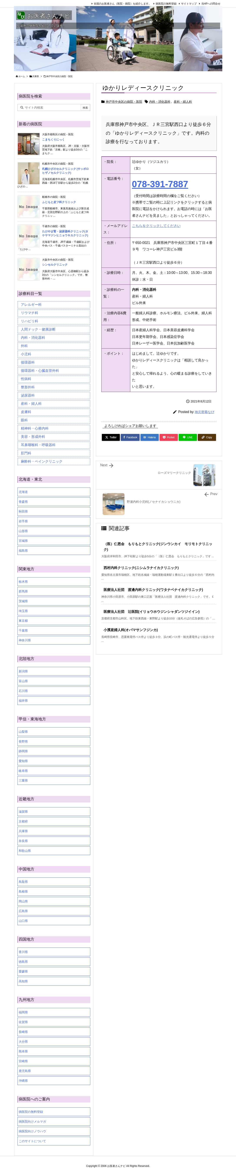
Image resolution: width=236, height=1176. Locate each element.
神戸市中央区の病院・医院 (59, 76)
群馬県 (23, 591)
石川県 (23, 691)
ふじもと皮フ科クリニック (59, 202)
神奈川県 (25, 640)
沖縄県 (23, 1080)
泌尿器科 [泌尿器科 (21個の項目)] (28, 395)
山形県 (23, 531)
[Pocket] (169, 437)
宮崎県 (23, 1061)
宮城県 (23, 541)
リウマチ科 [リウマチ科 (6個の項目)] (29, 313)
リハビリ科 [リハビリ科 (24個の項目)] (29, 321)
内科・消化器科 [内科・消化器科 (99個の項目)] (33, 337)
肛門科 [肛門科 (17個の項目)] (26, 453)
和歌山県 (25, 850)
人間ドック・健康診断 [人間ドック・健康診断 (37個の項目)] (38, 329)
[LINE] (188, 437)
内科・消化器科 (159, 101)
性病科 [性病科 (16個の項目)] (26, 379)
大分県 (23, 1041)
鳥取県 (23, 881)
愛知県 (23, 761)
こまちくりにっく (53, 139)
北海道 (23, 492)
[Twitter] (111, 437)
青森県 (23, 501)
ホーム (21, 76)
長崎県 (23, 1032)
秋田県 (23, 511)
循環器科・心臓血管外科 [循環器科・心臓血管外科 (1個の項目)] (40, 370)
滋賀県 (23, 811)
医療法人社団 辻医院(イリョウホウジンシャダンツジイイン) (152, 612)
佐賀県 (23, 1022)
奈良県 (23, 841)
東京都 (23, 620)
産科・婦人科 (183, 101)
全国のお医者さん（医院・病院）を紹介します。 (122, 3)
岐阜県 (23, 770)
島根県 (23, 891)
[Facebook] (130, 437)
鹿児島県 (25, 1071)
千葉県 (23, 630)
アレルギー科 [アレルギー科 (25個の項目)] (31, 304)
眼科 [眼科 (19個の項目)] (24, 420)
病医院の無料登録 (166, 3)
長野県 (23, 741)
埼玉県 (23, 611)
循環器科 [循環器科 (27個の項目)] (28, 362)
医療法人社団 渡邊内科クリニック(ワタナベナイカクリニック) (153, 590)
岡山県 (23, 901)
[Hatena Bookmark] (149, 437)
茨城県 (23, 601)
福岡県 (23, 1012)
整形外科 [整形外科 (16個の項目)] (28, 387)
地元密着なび (204, 412)
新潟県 (23, 671)
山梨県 (23, 731)
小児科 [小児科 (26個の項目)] (26, 354)
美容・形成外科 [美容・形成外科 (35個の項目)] (33, 436)
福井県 (23, 700)
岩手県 (23, 521)
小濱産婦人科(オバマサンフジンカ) (131, 630)
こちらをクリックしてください (156, 226)
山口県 (23, 921)
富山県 (23, 681)
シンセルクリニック (55, 264)
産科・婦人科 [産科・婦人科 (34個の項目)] (31, 403)
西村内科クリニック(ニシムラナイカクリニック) (141, 568)
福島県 (23, 550)
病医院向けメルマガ (32, 1121)
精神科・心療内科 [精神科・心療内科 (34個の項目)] (35, 428)
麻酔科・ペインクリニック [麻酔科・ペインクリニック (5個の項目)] (42, 461)
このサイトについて (32, 1141)
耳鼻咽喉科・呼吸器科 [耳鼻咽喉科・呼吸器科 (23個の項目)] (38, 445)
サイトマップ (189, 3)
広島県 (23, 911)
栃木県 (23, 581)
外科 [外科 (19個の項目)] (24, 346)
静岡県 (23, 751)
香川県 (23, 952)
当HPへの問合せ (211, 3)
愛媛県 (23, 971)
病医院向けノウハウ (32, 1131)
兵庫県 (35, 76)
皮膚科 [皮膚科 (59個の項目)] (26, 412)
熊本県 (23, 1051)
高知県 (23, 981)
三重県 (23, 780)
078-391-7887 (160, 184)
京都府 (23, 821)
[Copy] (207, 437)
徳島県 (23, 961)
